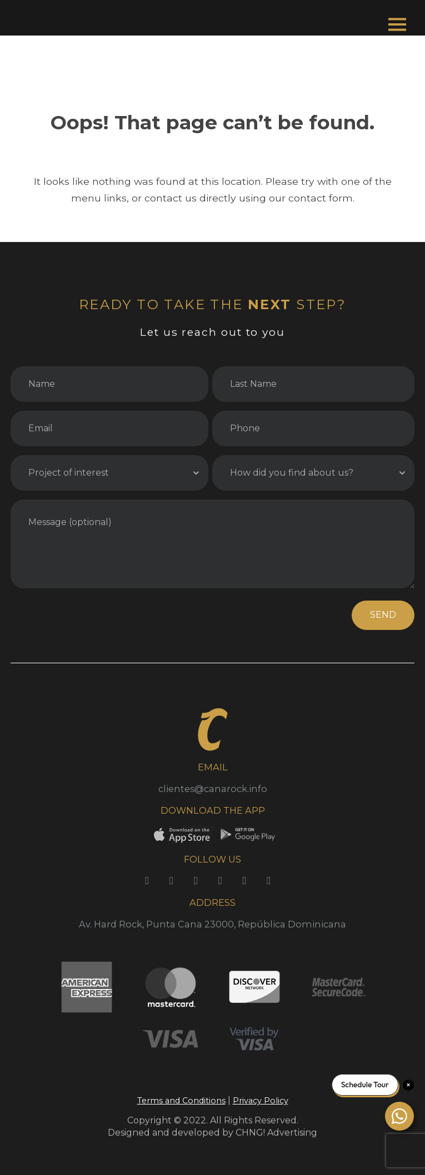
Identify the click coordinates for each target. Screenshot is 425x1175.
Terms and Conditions (181, 1101)
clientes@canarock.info (212, 788)
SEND (383, 614)
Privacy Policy (260, 1101)
